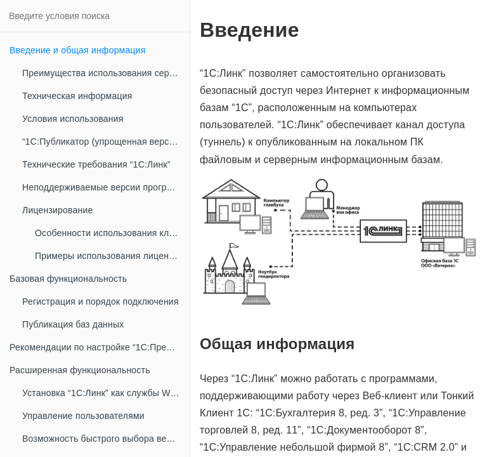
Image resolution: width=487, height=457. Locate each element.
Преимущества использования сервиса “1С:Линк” (106, 73)
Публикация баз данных (73, 324)
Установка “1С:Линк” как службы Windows (106, 393)
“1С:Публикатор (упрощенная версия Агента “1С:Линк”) (106, 141)
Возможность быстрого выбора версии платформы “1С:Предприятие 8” (106, 439)
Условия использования (73, 119)
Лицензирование (57, 210)
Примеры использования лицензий (109, 256)
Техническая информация (77, 96)
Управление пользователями (83, 416)
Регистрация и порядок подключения (100, 301)
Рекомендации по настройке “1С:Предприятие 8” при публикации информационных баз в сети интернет (100, 347)
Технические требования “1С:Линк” (96, 164)
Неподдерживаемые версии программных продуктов (106, 187)
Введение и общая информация (77, 50)
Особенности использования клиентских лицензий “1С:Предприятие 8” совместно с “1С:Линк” (112, 233)
